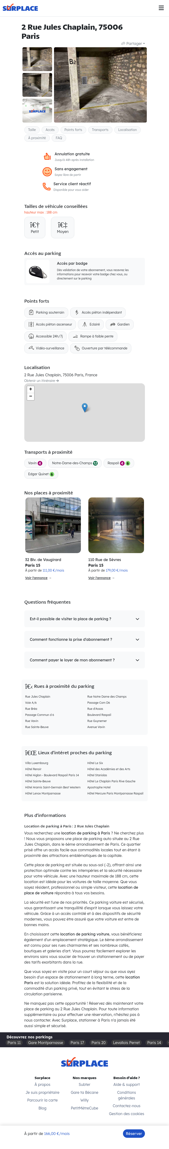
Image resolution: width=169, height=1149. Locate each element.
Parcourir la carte (42, 1100)
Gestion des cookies (126, 1113)
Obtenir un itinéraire (41, 381)
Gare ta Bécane (84, 1092)
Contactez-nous (126, 1105)
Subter (84, 1084)
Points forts (73, 130)
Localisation (127, 130)
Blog (43, 1108)
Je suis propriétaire (42, 1092)
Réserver (134, 1133)
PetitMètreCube (84, 1108)
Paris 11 (14, 1042)
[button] (84, 619)
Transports (100, 130)
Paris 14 (154, 1042)
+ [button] (30, 389)
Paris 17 (77, 1042)
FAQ (59, 138)
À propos (42, 1084)
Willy (84, 1100)
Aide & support (126, 1084)
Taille (32, 130)
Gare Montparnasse (45, 1042)
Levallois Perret (126, 1042)
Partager (132, 43)
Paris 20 (98, 1042)
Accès (50, 130)
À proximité (37, 138)
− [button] (30, 396)
